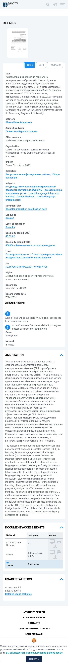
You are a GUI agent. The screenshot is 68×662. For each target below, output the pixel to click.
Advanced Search (34, 612)
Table (30, 65)
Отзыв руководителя (17, 254)
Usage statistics (18, 579)
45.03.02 (10, 236)
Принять (34, 659)
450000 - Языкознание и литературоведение (30, 245)
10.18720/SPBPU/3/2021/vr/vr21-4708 (26, 266)
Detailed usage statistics (18, 594)
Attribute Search (34, 617)
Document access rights (25, 527)
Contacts (34, 623)
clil (7, 186)
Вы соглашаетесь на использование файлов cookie (34, 652)
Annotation (14, 355)
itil (19, 200)
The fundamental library (34, 628)
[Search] (47, 4)
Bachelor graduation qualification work (26, 209)
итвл (23, 193)
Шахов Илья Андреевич (19, 122)
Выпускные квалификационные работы (28, 174)
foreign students (25, 196)
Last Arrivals (34, 634)
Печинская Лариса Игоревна (22, 131)
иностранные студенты (29, 190)
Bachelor (10, 227)
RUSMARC (55, 65)
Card (41, 65)
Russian (10, 218)
